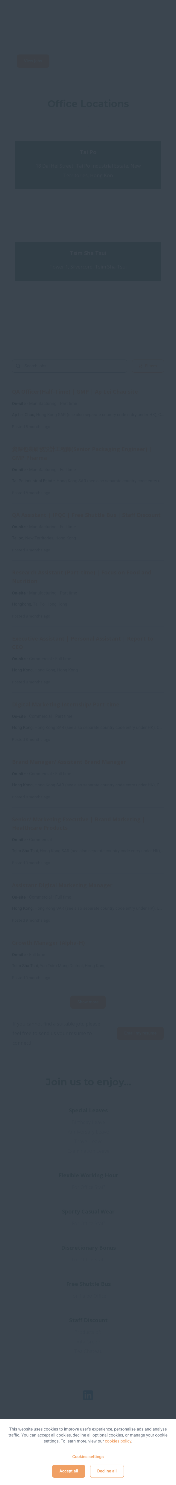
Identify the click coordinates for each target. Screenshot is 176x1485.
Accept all (68, 1471)
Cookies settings (88, 1456)
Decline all (107, 1471)
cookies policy (118, 1441)
